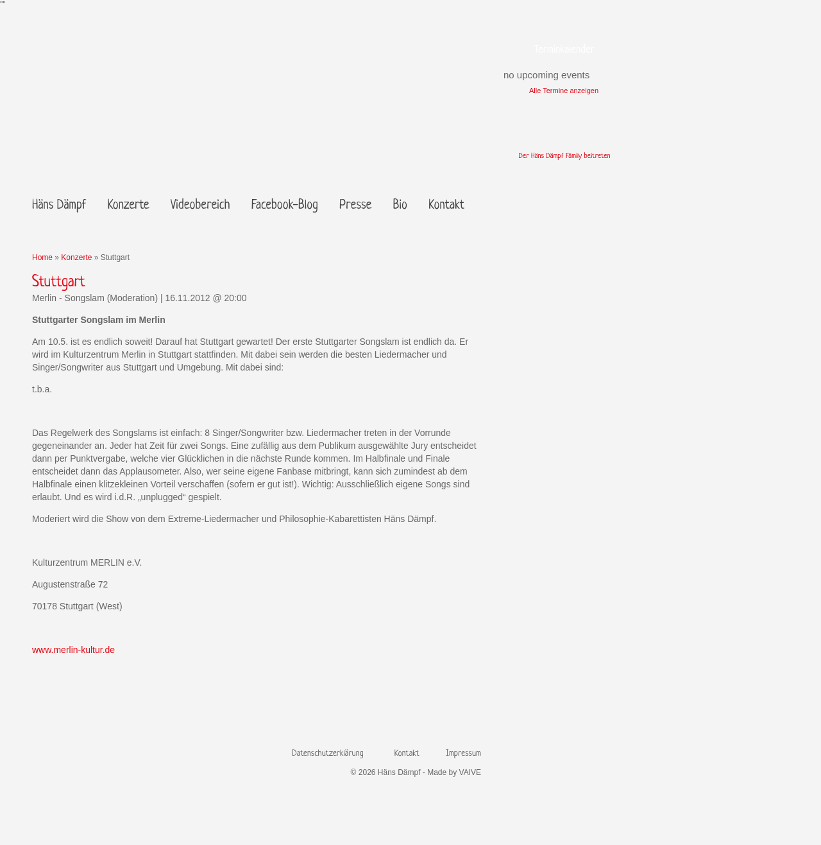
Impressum (463, 753)
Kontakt (446, 206)
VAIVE (470, 772)
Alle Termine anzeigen (563, 90)
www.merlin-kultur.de (73, 650)
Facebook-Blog (284, 206)
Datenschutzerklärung (327, 753)
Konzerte (128, 206)
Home (42, 257)
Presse (355, 206)
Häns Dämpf (59, 206)
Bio (400, 206)
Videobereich (200, 206)
